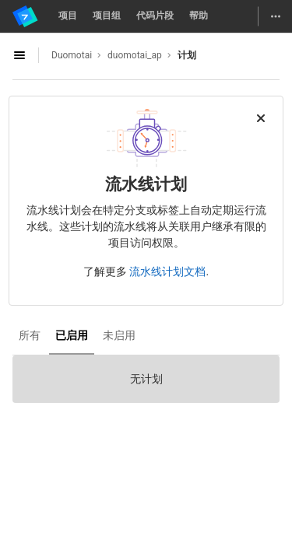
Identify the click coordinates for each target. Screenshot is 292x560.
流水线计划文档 (167, 271)
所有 (29, 335)
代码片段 (155, 15)
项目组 (107, 15)
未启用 (119, 335)
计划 (187, 55)
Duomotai (71, 55)
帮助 (198, 15)
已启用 (71, 335)
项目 (67, 15)
